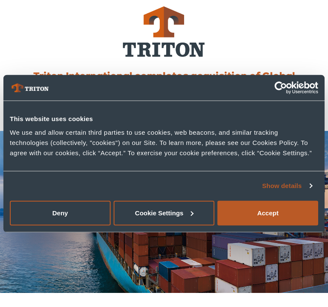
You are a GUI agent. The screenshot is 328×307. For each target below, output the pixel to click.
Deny (60, 212)
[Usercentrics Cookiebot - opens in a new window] (280, 87)
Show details (282, 185)
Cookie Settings (164, 212)
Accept (267, 212)
